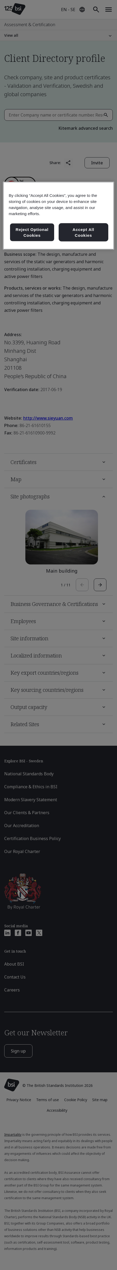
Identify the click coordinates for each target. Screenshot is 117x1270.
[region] (58, 216)
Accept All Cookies (83, 232)
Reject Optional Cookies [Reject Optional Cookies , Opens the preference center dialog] (32, 232)
